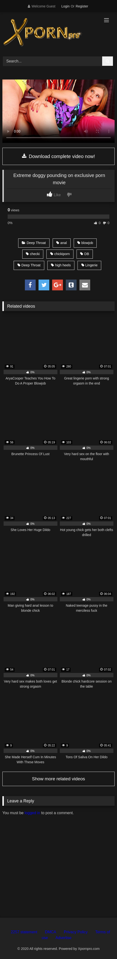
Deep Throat (34, 243)
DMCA (50, 932)
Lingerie (89, 265)
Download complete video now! (58, 156)
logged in (32, 813)
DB (84, 254)
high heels (61, 265)
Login (65, 6)
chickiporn (60, 254)
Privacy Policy (76, 932)
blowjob (85, 243)
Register (82, 6)
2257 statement (24, 932)
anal (61, 243)
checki (33, 254)
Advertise (64, 938)
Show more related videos (58, 778)
